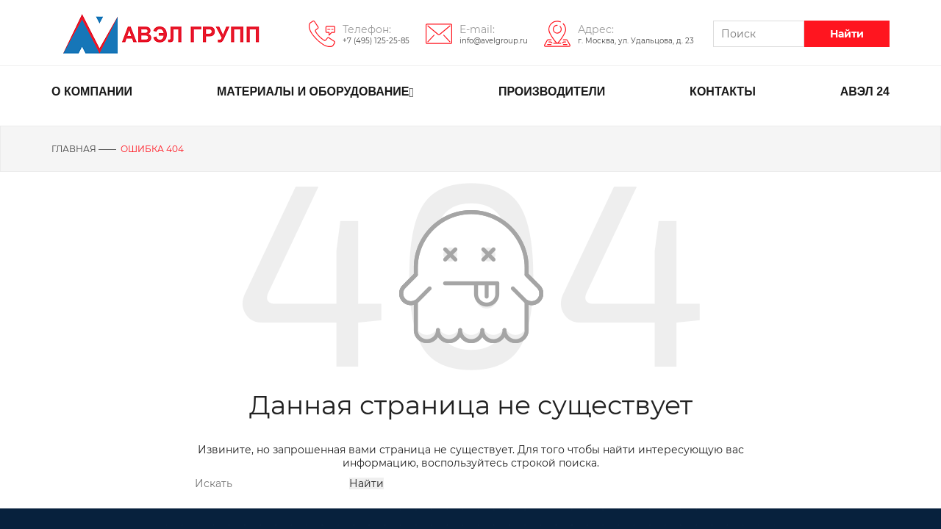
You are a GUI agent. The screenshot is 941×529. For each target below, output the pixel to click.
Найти (847, 33)
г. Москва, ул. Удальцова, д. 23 (636, 41)
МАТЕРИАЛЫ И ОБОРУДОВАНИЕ (315, 92)
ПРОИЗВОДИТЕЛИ (551, 91)
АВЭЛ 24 (865, 91)
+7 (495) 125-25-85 (376, 41)
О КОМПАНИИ (91, 91)
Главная (73, 148)
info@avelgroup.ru (493, 41)
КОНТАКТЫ (723, 91)
